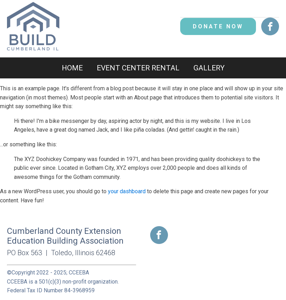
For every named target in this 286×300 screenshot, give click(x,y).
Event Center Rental (138, 68)
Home (72, 68)
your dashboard (127, 191)
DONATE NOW (218, 26)
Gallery (209, 68)
